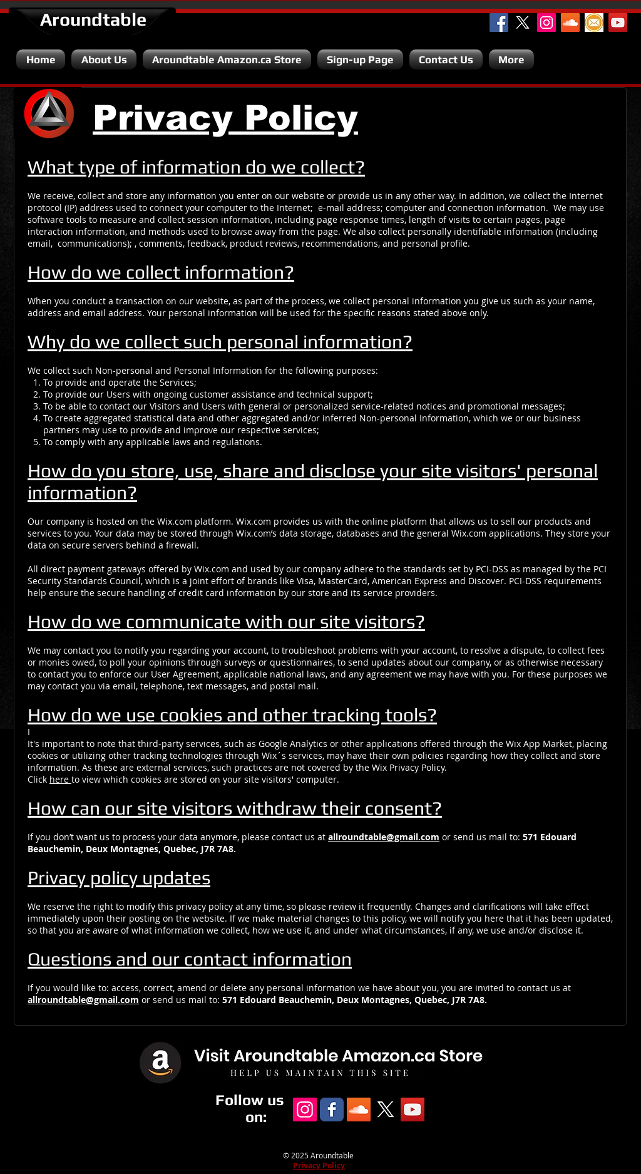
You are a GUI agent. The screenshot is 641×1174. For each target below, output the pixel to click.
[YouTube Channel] (617, 22)
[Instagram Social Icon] (546, 22)
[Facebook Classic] (332, 1109)
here (60, 779)
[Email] (594, 22)
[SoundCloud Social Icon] (570, 22)
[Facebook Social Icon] (499, 22)
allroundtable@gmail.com (383, 837)
